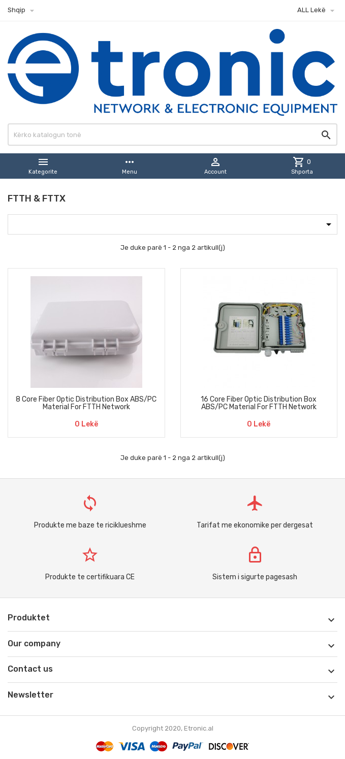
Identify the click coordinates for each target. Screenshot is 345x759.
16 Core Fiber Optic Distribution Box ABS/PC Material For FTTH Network (259, 403)
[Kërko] (172, 134)
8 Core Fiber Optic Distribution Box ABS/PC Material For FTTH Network (86, 403)
